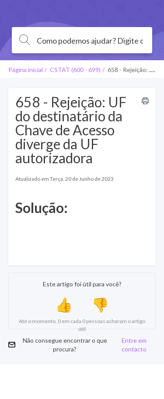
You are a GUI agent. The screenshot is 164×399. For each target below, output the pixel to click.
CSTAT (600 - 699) (75, 69)
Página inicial (25, 69)
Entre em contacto (134, 345)
